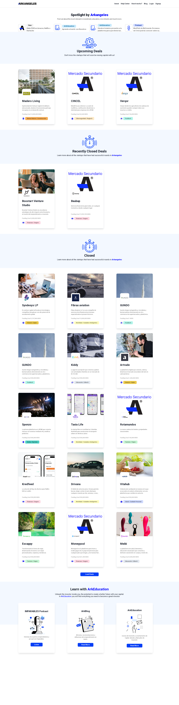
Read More (85, 645)
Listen (36, 644)
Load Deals (89, 574)
